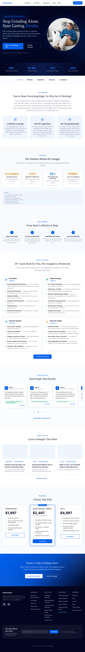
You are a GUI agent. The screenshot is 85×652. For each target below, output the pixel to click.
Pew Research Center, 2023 (11, 201)
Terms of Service (77, 610)
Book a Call (78, 3)
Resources (47, 3)
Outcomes (33, 603)
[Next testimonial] (50, 412)
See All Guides (63, 612)
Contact (74, 601)
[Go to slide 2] (39, 412)
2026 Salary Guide (63, 595)
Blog (54, 3)
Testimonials (33, 606)
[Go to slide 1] (38, 412)
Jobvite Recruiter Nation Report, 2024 (14, 199)
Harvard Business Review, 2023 (12, 203)
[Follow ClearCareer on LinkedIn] (4, 604)
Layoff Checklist (62, 598)
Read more (22, 405)
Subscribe (54, 631)
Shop (59, 3)
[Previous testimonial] (34, 412)
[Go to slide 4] (42, 412)
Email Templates (62, 604)
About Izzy (75, 595)
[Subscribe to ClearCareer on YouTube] (8, 604)
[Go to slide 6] (45, 412)
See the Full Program (42, 356)
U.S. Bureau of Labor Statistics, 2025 (13, 194)
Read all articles (42, 478)
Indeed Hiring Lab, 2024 (10, 196)
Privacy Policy (76, 607)
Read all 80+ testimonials (42, 418)
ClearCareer (7, 3)
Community (33, 600)
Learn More (15, 535)
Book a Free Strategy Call (11, 46)
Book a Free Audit (35, 609)
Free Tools (37, 3)
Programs (28, 3)
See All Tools (48, 620)
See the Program (30, 46)
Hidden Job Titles (63, 601)
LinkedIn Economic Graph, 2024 (12, 198)
